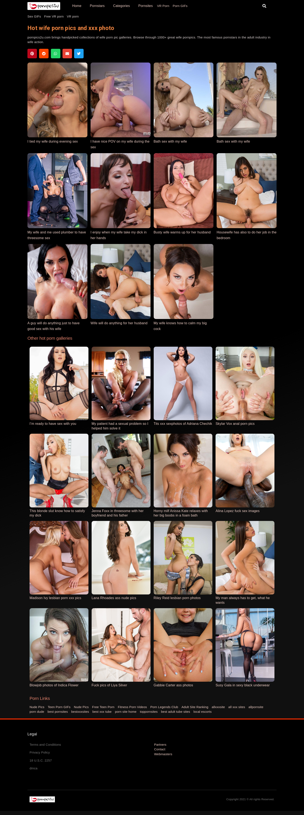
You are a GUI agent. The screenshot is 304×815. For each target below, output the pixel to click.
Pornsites (145, 6)
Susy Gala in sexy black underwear (243, 685)
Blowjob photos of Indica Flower (54, 685)
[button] (264, 6)
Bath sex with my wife (170, 141)
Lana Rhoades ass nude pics (114, 598)
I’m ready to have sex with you (53, 423)
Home (76, 6)
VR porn (73, 16)
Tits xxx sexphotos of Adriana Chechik (183, 423)
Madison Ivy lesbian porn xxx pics (55, 598)
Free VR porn (54, 16)
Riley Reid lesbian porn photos (177, 598)
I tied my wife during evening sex (52, 141)
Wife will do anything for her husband (119, 323)
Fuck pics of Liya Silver (109, 685)
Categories (121, 6)
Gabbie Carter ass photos (173, 685)
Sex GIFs (34, 16)
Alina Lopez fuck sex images (237, 511)
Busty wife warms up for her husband (182, 232)
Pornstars (97, 6)
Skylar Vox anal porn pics (235, 423)
